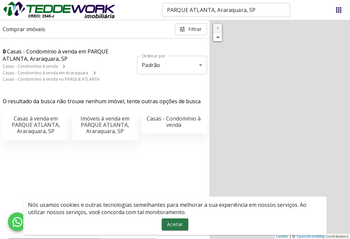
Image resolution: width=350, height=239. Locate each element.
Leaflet (282, 236)
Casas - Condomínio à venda (30, 66)
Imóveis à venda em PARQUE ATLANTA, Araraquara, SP (105, 125)
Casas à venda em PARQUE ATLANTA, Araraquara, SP (36, 125)
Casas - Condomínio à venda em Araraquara (45, 73)
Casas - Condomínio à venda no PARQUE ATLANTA (51, 79)
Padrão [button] (151, 65)
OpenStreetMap (310, 236)
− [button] (218, 37)
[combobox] (226, 10)
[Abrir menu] (339, 10)
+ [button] (218, 28)
